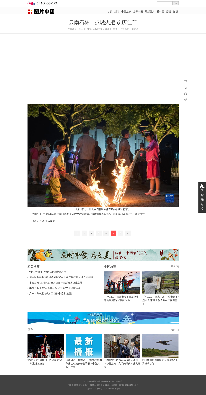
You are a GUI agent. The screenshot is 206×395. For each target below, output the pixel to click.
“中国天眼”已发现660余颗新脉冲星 (48, 272)
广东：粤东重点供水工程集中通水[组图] (50, 293)
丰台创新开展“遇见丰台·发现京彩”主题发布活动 (54, 288)
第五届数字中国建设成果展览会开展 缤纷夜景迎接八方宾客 (61, 277)
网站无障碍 (202, 199)
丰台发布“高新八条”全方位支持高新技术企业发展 (55, 282)
